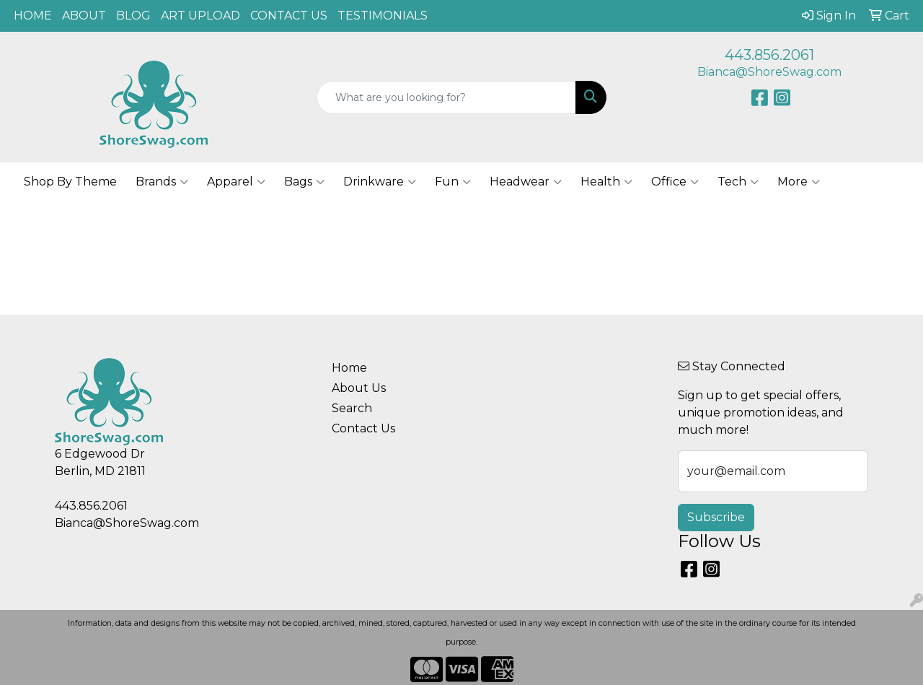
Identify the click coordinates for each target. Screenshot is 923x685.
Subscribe (716, 517)
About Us (359, 388)
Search (352, 408)
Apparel (236, 182)
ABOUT (84, 15)
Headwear (526, 182)
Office (675, 182)
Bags (304, 182)
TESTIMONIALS (382, 15)
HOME (33, 15)
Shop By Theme (70, 181)
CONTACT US (288, 15)
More (798, 182)
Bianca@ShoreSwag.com (769, 72)
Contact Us (363, 428)
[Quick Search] (447, 97)
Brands (162, 182)
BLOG (133, 15)
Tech (738, 182)
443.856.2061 (769, 55)
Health (606, 182)
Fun (453, 182)
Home (349, 368)
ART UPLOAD (200, 15)
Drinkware (379, 182)
